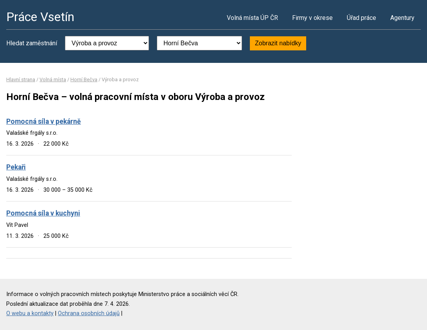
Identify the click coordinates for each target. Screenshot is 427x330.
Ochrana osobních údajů (89, 313)
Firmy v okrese (312, 17)
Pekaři (16, 167)
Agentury (402, 17)
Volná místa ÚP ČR (252, 17)
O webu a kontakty (30, 313)
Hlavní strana (20, 79)
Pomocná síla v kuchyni (43, 213)
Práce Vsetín (40, 16)
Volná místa (52, 79)
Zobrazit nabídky (278, 43)
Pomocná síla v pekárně (43, 121)
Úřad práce (361, 17)
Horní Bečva (83, 79)
